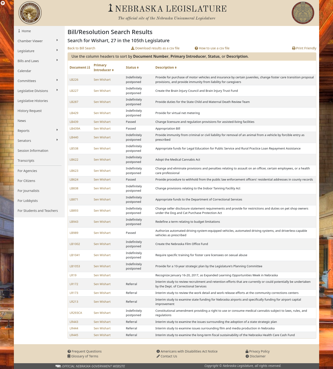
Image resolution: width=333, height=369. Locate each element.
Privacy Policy (258, 351)
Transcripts (26, 160)
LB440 (74, 137)
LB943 (74, 221)
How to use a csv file (212, 48)
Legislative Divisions (38, 90)
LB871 (74, 199)
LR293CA (76, 313)
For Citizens (26, 180)
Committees (38, 80)
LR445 (74, 335)
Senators (38, 140)
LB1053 (75, 266)
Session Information (33, 150)
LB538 (74, 148)
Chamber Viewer (38, 40)
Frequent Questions (85, 351)
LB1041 (75, 255)
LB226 (74, 79)
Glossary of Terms (83, 356)
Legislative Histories (33, 101)
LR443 (74, 322)
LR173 (74, 293)
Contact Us (167, 356)
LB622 (74, 159)
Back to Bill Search (81, 48)
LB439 (74, 122)
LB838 (74, 188)
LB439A (75, 128)
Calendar (24, 71)
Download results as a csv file (155, 48)
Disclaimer (256, 356)
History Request (30, 110)
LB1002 (75, 244)
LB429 (74, 113)
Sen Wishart (102, 79)
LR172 (74, 284)
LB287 (74, 102)
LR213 (74, 301)
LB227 (74, 91)
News (22, 120)
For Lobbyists (28, 200)
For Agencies (27, 171)
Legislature (38, 50)
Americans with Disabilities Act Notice (187, 351)
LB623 (74, 171)
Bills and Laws (38, 60)
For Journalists (28, 190)
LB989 (74, 233)
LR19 (73, 275)
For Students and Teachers (38, 210)
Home (26, 31)
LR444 (74, 328)
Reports (38, 130)
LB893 (74, 210)
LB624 (74, 179)
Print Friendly (304, 48)
